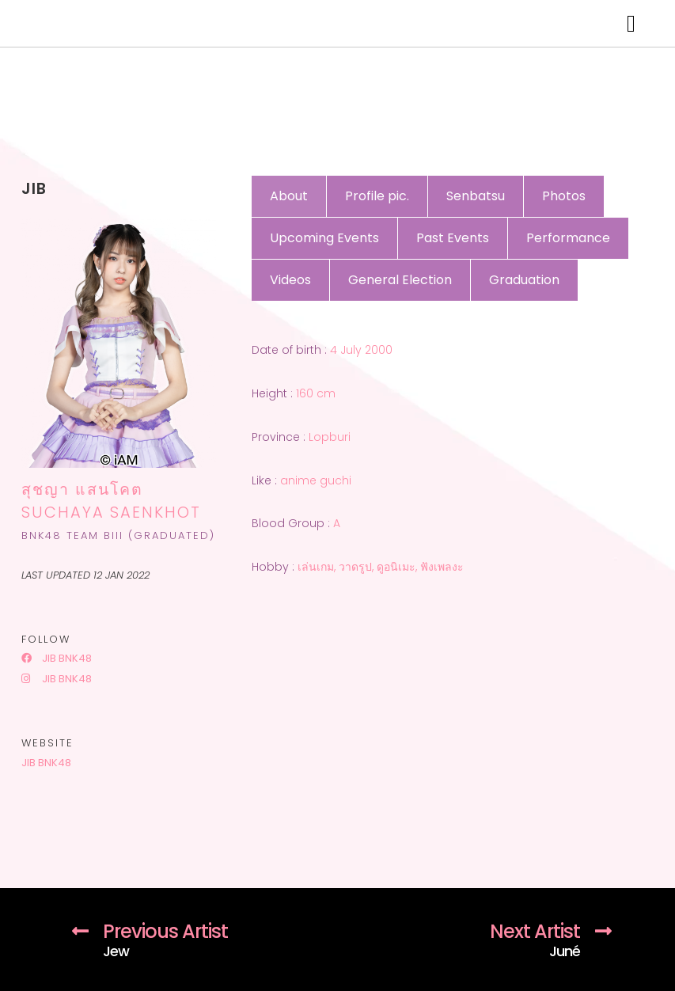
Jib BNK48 (56, 658)
